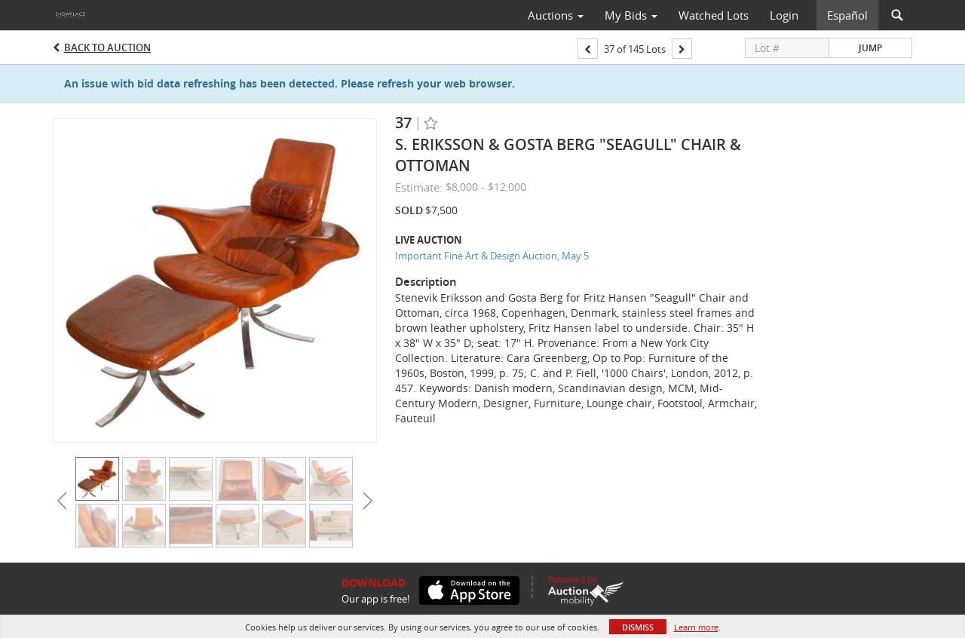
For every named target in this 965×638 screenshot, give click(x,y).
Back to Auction (107, 47)
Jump (870, 47)
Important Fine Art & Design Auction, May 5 (492, 255)
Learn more (696, 627)
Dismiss (638, 627)
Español (847, 15)
